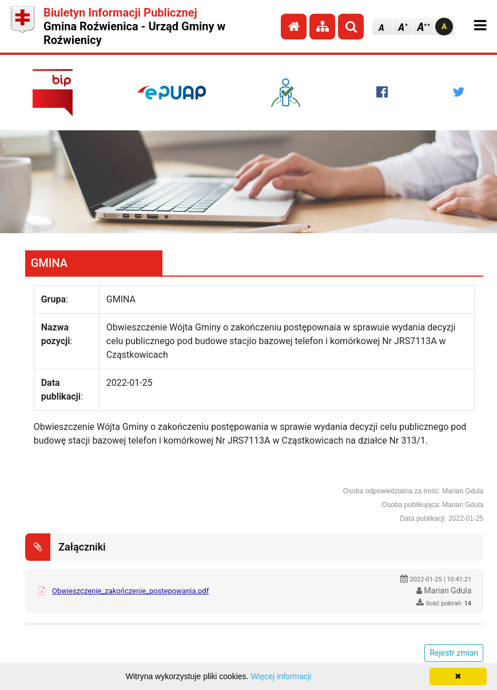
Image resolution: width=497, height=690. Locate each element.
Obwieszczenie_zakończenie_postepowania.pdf (130, 591)
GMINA (49, 263)
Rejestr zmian (454, 652)
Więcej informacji (281, 676)
